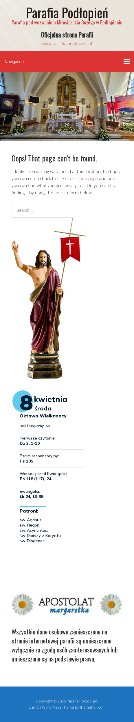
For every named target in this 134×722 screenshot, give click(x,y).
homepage (87, 178)
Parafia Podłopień (67, 12)
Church (34, 707)
